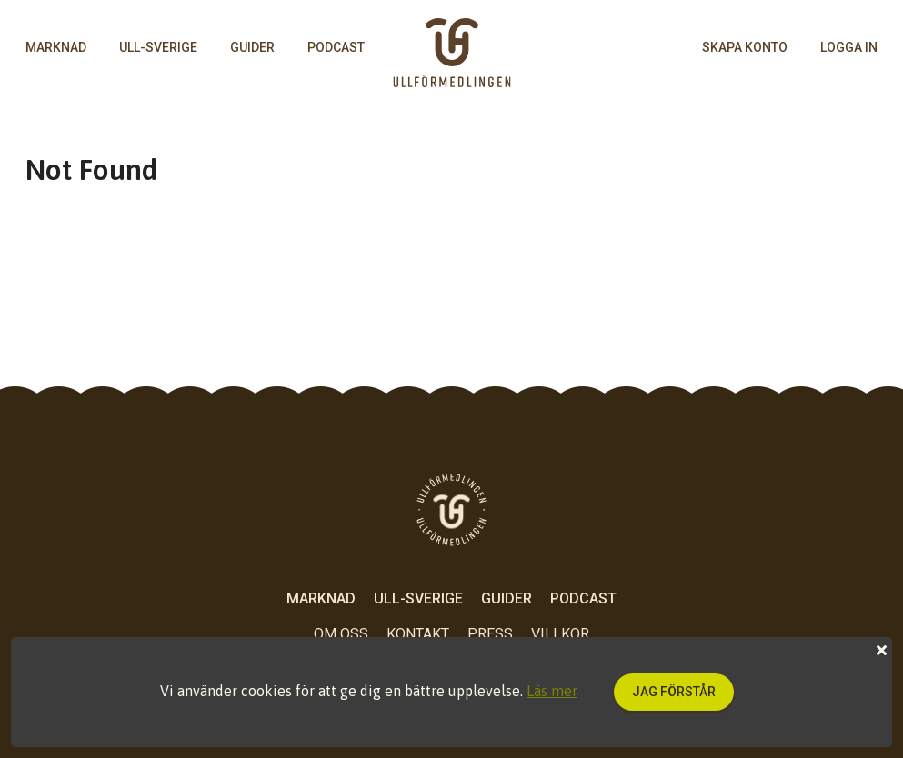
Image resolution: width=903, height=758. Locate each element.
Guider (252, 47)
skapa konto (745, 47)
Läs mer (552, 691)
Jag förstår (674, 691)
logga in (849, 47)
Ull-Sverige (158, 47)
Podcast (336, 47)
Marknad (55, 47)
